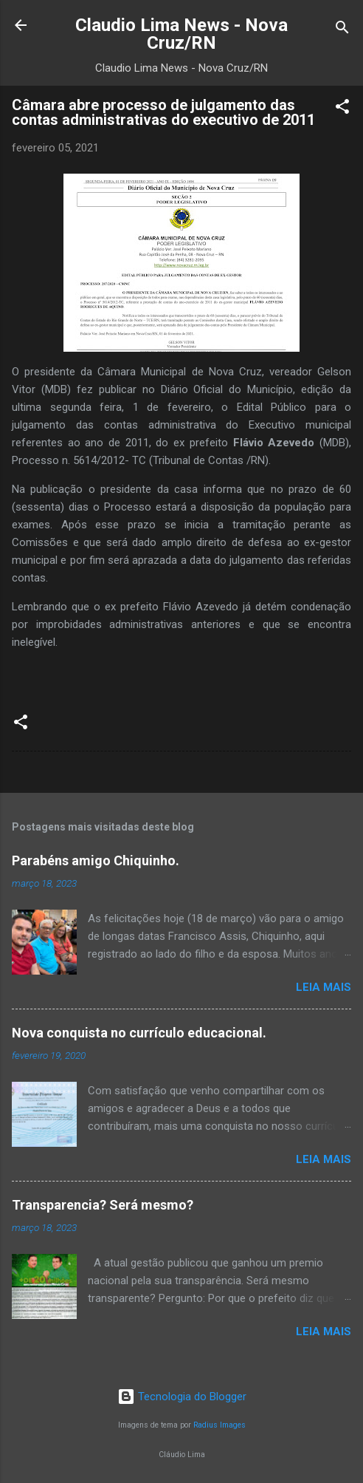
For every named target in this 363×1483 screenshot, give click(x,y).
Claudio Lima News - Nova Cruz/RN (181, 34)
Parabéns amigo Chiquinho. (95, 860)
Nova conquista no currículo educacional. (139, 1032)
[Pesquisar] (342, 29)
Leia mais (323, 987)
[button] (342, 109)
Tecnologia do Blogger (181, 1396)
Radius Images (219, 1425)
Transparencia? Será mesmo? (102, 1205)
